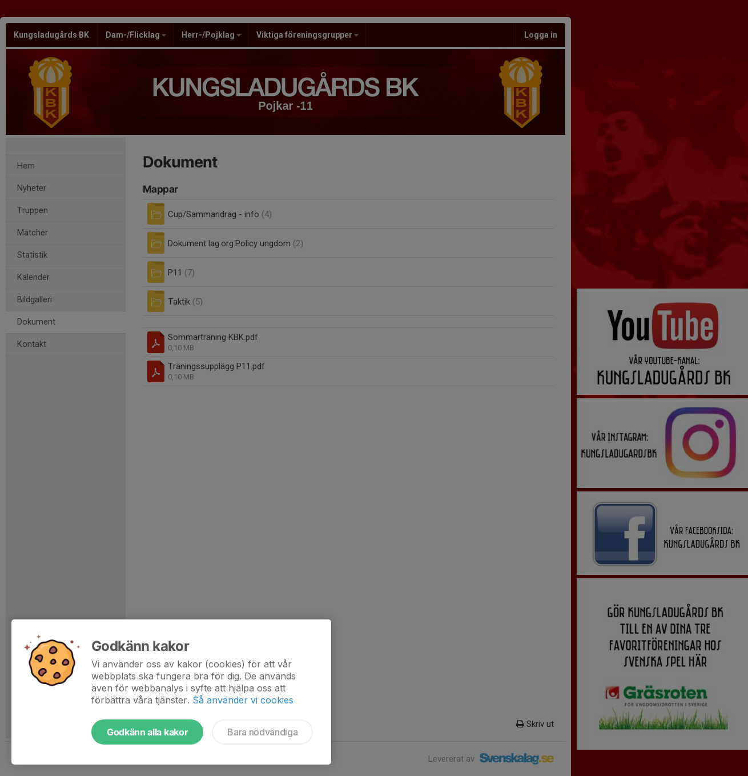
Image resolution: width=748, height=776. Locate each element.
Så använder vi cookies (242, 700)
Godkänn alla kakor (147, 732)
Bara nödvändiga (262, 732)
